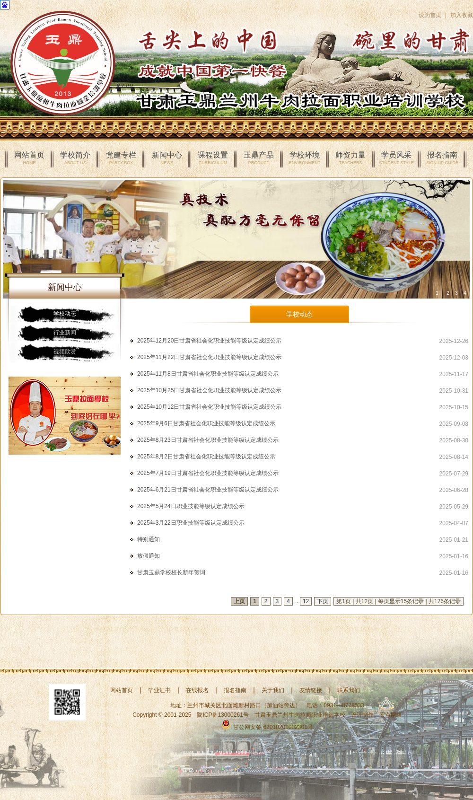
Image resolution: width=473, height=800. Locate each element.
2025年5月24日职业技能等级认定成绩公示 (191, 506)
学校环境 (305, 158)
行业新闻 (64, 332)
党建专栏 (121, 158)
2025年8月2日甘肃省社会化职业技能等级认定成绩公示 (206, 456)
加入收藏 (461, 15)
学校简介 (75, 158)
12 (306, 601)
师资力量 (350, 158)
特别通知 (148, 539)
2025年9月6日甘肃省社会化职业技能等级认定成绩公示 (206, 423)
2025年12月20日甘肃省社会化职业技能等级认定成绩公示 (209, 340)
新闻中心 (167, 158)
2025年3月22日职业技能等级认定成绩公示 (191, 522)
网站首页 (29, 158)
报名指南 (442, 158)
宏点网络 (390, 715)
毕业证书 (159, 690)
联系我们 (348, 690)
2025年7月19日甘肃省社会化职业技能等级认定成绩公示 (208, 473)
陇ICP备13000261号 (222, 715)
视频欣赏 (64, 351)
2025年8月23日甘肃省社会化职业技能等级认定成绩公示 (208, 440)
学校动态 (64, 313)
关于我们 (273, 690)
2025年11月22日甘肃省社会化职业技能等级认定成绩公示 (209, 357)
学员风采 (396, 158)
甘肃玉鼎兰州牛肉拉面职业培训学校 (299, 715)
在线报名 (197, 690)
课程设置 (213, 158)
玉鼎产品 (259, 158)
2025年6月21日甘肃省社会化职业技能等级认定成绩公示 (208, 489)
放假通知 (148, 556)
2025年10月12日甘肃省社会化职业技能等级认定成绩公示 (209, 407)
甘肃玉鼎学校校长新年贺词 (171, 572)
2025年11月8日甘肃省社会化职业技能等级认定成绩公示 (208, 373)
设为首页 (430, 15)
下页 (322, 601)
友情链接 (310, 690)
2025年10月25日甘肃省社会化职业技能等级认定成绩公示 (209, 390)
